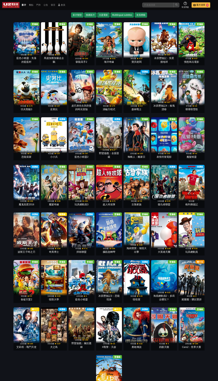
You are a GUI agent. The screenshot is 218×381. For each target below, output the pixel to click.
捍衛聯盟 (176, 199)
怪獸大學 (122, 245)
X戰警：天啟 (149, 291)
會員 (61, 5)
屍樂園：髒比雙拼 (42, 291)
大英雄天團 (42, 245)
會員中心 (208, 361)
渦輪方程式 (69, 106)
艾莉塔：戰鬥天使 (69, 291)
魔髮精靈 (122, 152)
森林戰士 (96, 106)
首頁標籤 (140, 15)
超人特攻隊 (15, 199)
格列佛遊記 (95, 199)
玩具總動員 (69, 245)
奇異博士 (149, 199)
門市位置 (140, 361)
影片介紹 (113, 361)
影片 (24, 5)
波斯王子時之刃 (122, 199)
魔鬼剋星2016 (149, 152)
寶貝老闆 (122, 60)
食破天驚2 (95, 245)
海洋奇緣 (96, 60)
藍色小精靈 (149, 245)
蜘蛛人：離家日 (69, 152)
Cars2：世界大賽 (95, 337)
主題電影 (103, 15)
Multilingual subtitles (122, 15)
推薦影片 (90, 15)
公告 (46, 5)
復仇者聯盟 (69, 199)
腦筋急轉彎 (202, 199)
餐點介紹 (127, 361)
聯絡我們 (168, 361)
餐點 (31, 5)
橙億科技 (113, 377)
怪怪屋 (202, 245)
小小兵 (202, 106)
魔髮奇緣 (176, 152)
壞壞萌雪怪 (149, 106)
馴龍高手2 (69, 60)
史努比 (15, 106)
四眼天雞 (202, 291)
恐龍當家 (176, 106)
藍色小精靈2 (16, 152)
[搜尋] (158, 5)
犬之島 (95, 291)
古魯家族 (42, 199)
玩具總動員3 (202, 152)
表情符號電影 (95, 152)
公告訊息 (154, 361)
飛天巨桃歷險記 (122, 337)
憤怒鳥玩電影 (175, 60)
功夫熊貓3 (202, 60)
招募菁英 (181, 361)
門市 (38, 5)
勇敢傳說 (176, 291)
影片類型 (77, 15)
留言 (53, 5)
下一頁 (109, 348)
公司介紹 (195, 361)
